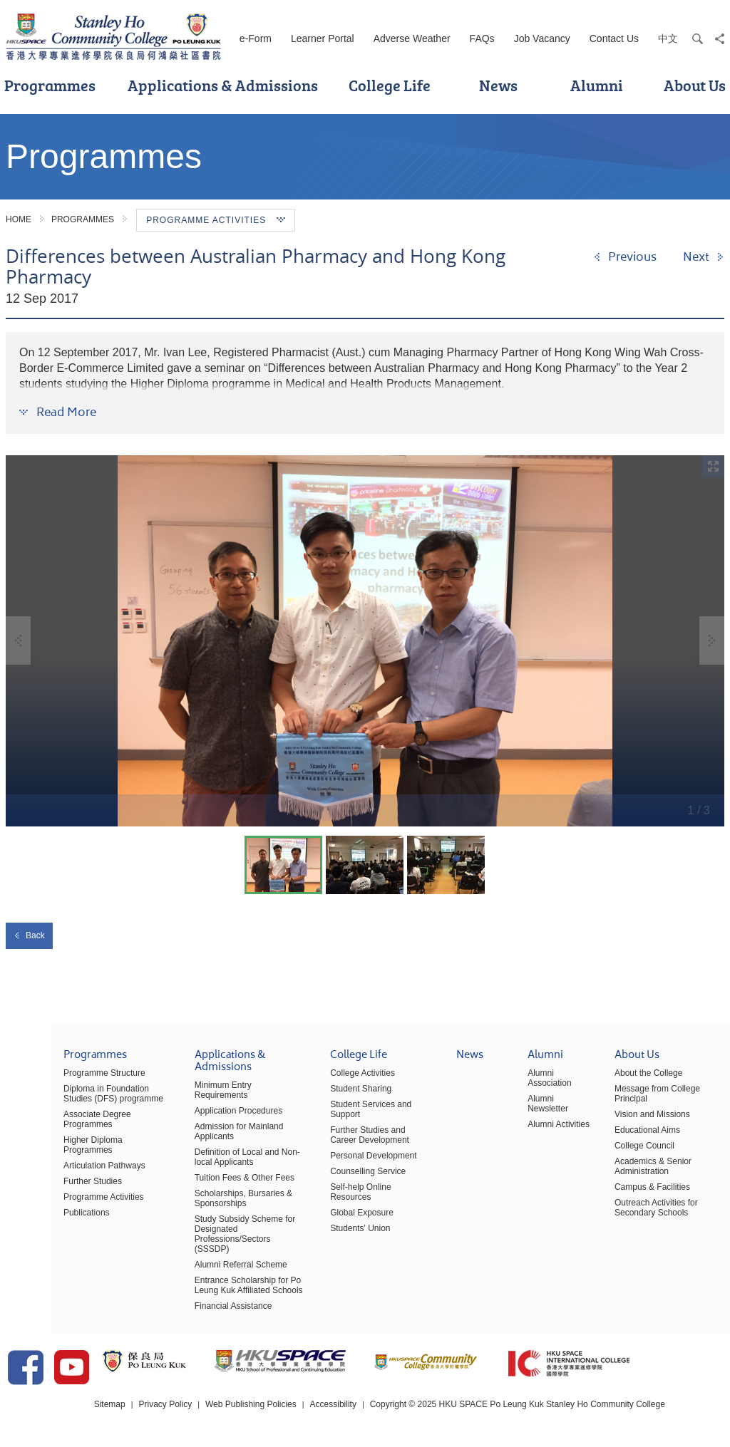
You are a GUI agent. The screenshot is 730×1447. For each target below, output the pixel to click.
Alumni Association (532, 1085)
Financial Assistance (193, 1293)
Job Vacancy (542, 38)
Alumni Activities (541, 1131)
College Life (390, 85)
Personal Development (342, 1153)
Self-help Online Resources (351, 1184)
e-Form (256, 38)
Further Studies (41, 1178)
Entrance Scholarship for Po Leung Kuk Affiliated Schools (209, 1272)
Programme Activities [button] (215, 220)
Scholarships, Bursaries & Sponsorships (203, 1195)
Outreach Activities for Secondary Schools (643, 1215)
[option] (365, 640)
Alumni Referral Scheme (201, 1252)
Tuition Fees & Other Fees (205, 1175)
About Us (624, 1063)
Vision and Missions (639, 1121)
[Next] (703, 257)
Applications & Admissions (223, 85)
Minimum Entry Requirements (211, 1092)
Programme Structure (53, 1080)
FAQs (482, 38)
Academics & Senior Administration (640, 1173)
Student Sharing (330, 1096)
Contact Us (614, 38)
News (498, 85)
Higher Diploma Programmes (67, 1147)
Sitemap (117, 1404)
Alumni (596, 85)
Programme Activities (52, 1194)
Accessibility (341, 1404)
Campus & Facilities (639, 1194)
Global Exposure (331, 1200)
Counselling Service (337, 1168)
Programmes (82, 219)
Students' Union (329, 1215)
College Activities (331, 1080)
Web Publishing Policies (258, 1404)
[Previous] (625, 257)
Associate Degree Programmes (46, 1126)
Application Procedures (198, 1108)
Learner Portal (322, 38)
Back (29, 935)
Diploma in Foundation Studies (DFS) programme (70, 1101)
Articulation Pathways (53, 1163)
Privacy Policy (173, 1404)
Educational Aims (634, 1137)
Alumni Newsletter (530, 1111)
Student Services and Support (356, 1111)
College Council (632, 1153)
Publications (35, 1210)
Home (18, 219)
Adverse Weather (412, 38)
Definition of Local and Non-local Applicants (207, 1154)
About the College (635, 1080)
